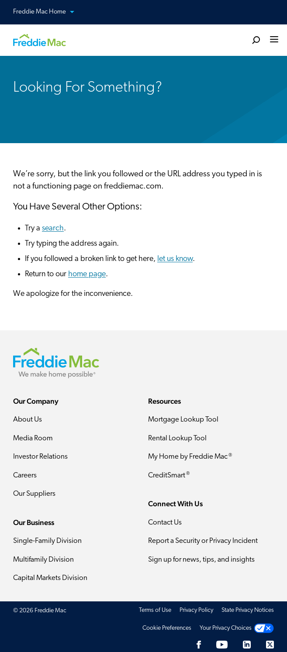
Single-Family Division (47, 541)
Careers (25, 475)
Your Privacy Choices (226, 628)
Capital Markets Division (50, 578)
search (53, 228)
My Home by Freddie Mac (190, 457)
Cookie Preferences (166, 628)
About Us (27, 419)
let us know (175, 259)
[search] (256, 39)
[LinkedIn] (246, 644)
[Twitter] (270, 644)
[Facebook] (198, 644)
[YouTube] (222, 644)
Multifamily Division (43, 559)
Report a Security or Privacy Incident (203, 541)
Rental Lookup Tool (177, 438)
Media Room (33, 438)
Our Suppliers (34, 494)
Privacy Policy (196, 610)
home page (87, 274)
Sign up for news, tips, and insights (201, 559)
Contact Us (165, 522)
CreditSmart (169, 475)
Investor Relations (40, 456)
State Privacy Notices (247, 610)
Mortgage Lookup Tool (183, 419)
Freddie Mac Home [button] (49, 12)
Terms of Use (155, 610)
